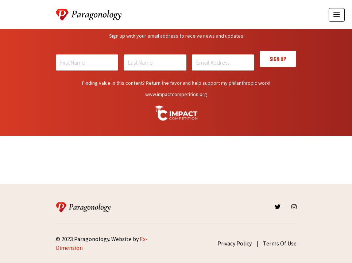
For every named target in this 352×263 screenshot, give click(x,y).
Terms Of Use (280, 243)
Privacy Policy (234, 243)
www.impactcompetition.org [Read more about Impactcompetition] (176, 94)
